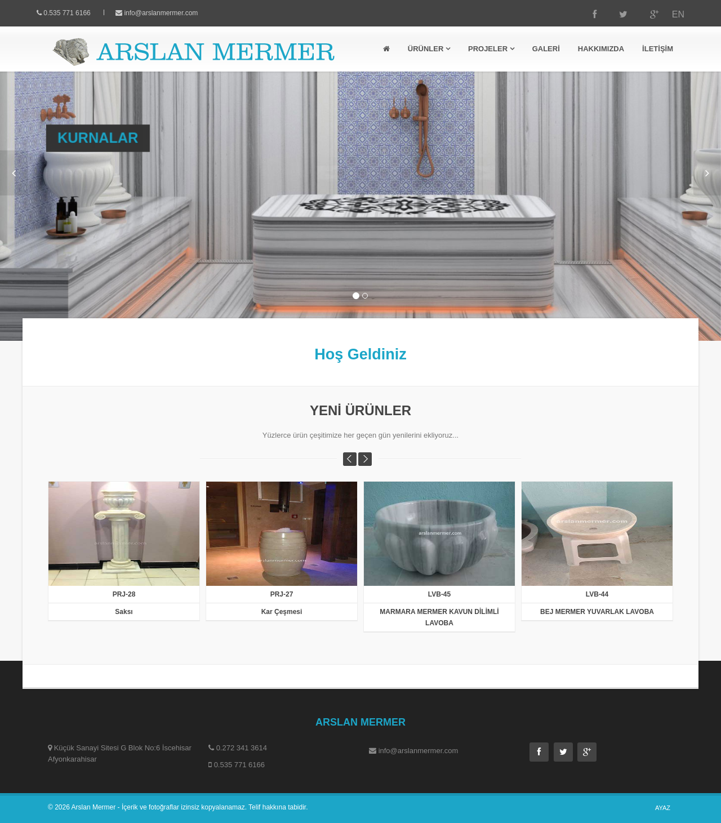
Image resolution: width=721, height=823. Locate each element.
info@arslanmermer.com (171, 13)
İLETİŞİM (657, 49)
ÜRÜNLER (429, 49)
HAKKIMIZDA (601, 49)
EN (667, 14)
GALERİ (546, 49)
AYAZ (662, 807)
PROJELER (491, 49)
